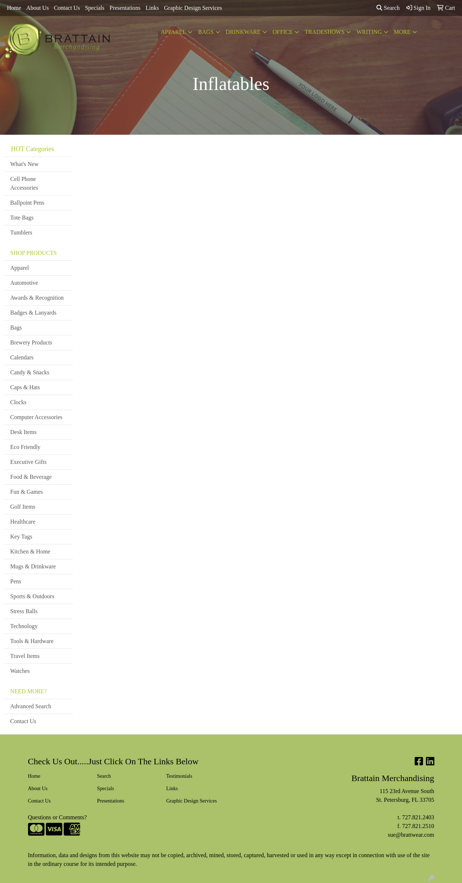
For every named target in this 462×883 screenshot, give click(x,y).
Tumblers (21, 232)
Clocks (18, 402)
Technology (23, 626)
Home (14, 8)
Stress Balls (23, 611)
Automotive (24, 283)
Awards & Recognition (37, 298)
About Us (37, 8)
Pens (15, 581)
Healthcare (22, 522)
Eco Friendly (25, 447)
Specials (94, 8)
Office (283, 32)
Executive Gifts (28, 462)
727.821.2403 (418, 817)
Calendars (21, 357)
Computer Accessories (36, 417)
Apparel (173, 32)
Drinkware (243, 32)
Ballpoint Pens (27, 203)
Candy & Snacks (30, 372)
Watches (20, 671)
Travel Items (25, 656)
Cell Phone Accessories (24, 183)
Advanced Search (30, 706)
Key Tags (21, 536)
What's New (24, 164)
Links (152, 8)
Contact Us (67, 8)
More (402, 32)
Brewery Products (31, 342)
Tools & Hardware (32, 641)
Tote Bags (21, 217)
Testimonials (179, 776)
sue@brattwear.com (411, 835)
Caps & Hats (25, 387)
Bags (206, 32)
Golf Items (22, 507)
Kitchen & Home (30, 551)
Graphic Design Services (193, 8)
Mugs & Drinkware (33, 566)
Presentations (125, 8)
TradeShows (324, 32)
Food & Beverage (31, 477)
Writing (369, 32)
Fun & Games (26, 492)
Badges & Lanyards (33, 313)
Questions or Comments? (57, 817)
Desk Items (23, 432)
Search (388, 8)
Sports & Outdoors (32, 596)
